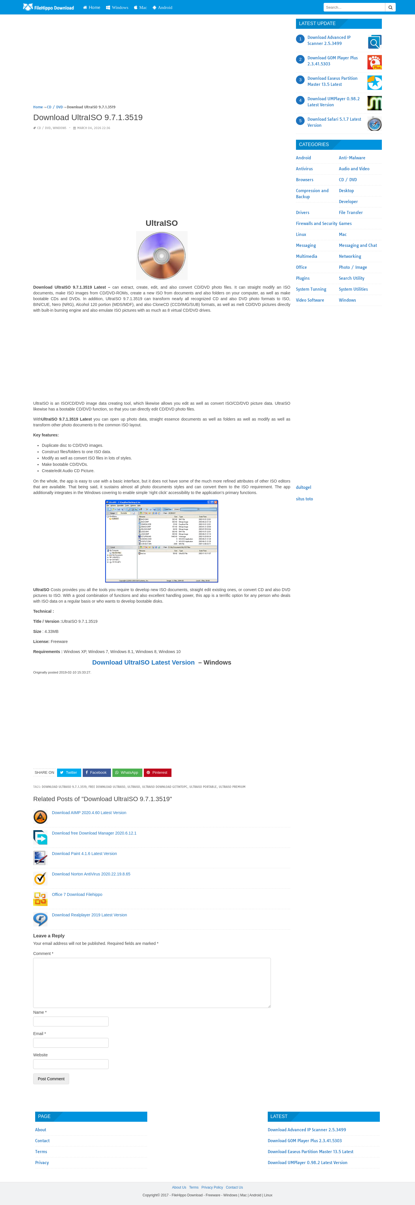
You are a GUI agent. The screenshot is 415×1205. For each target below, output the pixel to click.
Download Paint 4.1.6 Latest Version (84, 853)
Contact (42, 1140)
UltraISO (133, 787)
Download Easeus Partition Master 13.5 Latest (310, 1151)
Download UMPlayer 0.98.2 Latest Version (308, 1162)
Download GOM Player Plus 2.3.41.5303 (305, 1140)
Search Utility (351, 278)
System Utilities (353, 289)
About (40, 1129)
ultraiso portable (203, 787)
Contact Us (234, 1187)
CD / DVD (44, 128)
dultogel (303, 487)
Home (105, 7)
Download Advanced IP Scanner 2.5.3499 (307, 1129)
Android (176, 7)
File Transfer (351, 212)
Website (40, 1055)
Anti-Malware (352, 157)
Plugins (303, 278)
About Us (179, 1187)
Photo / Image (353, 267)
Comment (43, 953)
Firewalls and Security (316, 223)
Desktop (346, 190)
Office (301, 267)
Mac (154, 7)
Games (345, 223)
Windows (131, 7)
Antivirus (304, 168)
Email (39, 1033)
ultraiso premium (232, 787)
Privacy (42, 1162)
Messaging (306, 245)
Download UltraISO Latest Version (143, 662)
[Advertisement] (161, 61)
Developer (348, 201)
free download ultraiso (106, 787)
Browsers (304, 179)
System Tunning (311, 289)
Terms (41, 1151)
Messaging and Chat (358, 245)
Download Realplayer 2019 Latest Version (89, 915)
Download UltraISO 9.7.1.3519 (64, 787)
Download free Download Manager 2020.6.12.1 (94, 833)
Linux (301, 234)
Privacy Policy (212, 1187)
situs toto (304, 499)
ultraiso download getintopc (164, 787)
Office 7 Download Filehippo (77, 894)
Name (40, 1012)
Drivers (302, 212)
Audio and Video (354, 168)
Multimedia (306, 256)
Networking (350, 256)
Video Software (310, 300)
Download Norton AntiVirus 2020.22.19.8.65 (91, 874)
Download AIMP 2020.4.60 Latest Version (89, 812)
